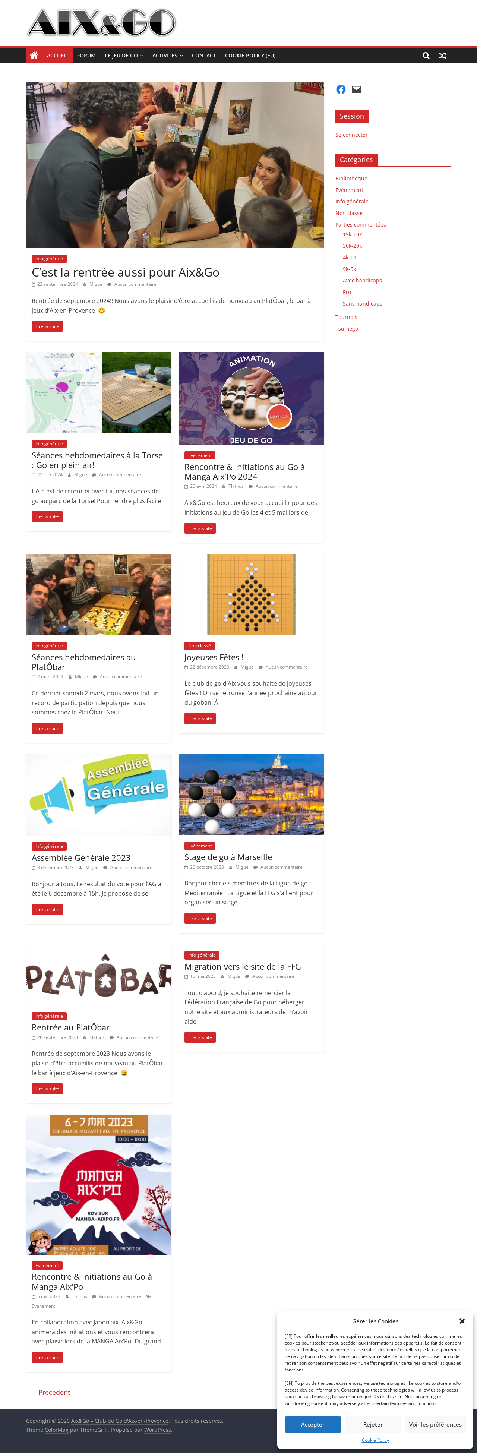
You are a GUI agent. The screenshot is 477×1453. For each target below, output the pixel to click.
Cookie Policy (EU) (250, 55)
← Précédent (50, 1392)
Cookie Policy (375, 1440)
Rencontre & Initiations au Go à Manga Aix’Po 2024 (244, 471)
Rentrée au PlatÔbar (71, 1027)
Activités (164, 55)
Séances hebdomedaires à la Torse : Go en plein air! (97, 459)
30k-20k (352, 245)
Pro (347, 292)
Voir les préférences (435, 1424)
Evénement (200, 455)
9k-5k (349, 268)
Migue (96, 284)
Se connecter (351, 134)
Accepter (313, 1424)
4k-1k (349, 257)
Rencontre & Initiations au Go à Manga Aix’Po (92, 1281)
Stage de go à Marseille (228, 856)
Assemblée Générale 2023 (81, 857)
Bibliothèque (351, 178)
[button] (462, 1321)
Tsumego (346, 328)
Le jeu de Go (121, 55)
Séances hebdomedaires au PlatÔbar (84, 661)
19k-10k (352, 234)
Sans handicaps (362, 303)
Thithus (236, 486)
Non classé (199, 645)
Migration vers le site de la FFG (242, 966)
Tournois (346, 316)
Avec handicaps (362, 280)
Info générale (49, 258)
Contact (204, 55)
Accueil (57, 55)
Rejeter (373, 1424)
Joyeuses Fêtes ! (214, 657)
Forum (86, 55)
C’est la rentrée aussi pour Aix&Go (125, 272)
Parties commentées (360, 224)
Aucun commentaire (132, 284)
